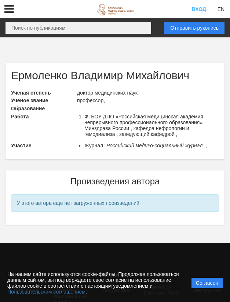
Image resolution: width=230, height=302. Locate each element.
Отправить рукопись (194, 28)
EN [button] (221, 9)
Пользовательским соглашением (46, 292)
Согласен (207, 283)
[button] (9, 9)
